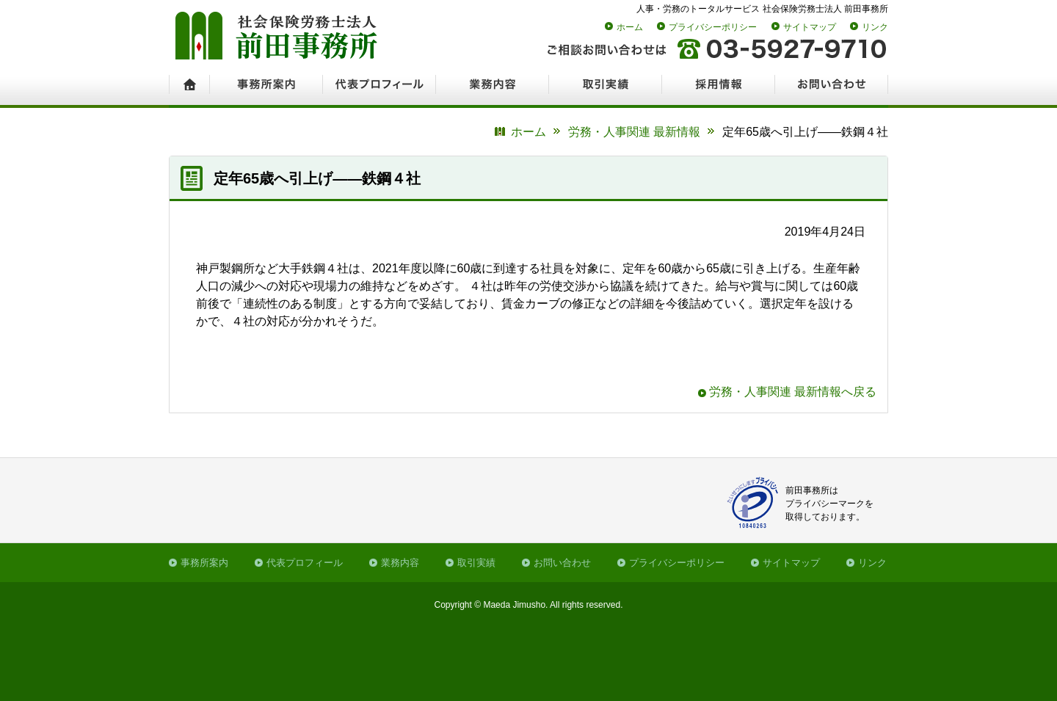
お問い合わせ (562, 562)
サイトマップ (809, 27)
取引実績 (476, 562)
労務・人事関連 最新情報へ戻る (792, 391)
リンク (875, 27)
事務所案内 (204, 562)
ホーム (630, 27)
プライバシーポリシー (713, 27)
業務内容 (400, 562)
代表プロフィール (304, 562)
